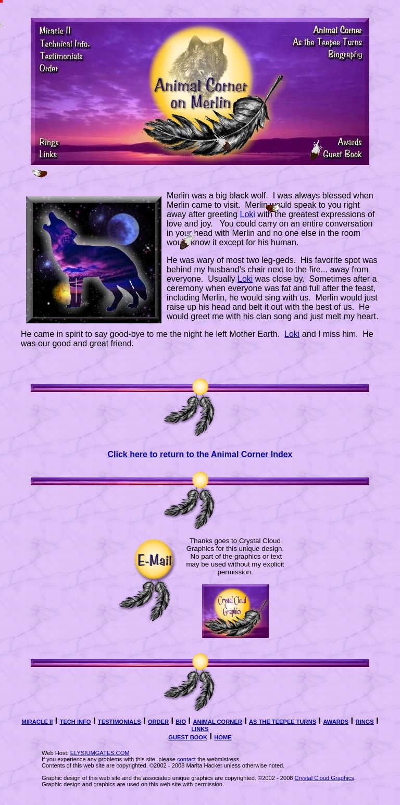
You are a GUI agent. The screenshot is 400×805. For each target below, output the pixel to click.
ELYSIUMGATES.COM (100, 753)
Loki (247, 214)
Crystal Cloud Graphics (324, 778)
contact (186, 759)
